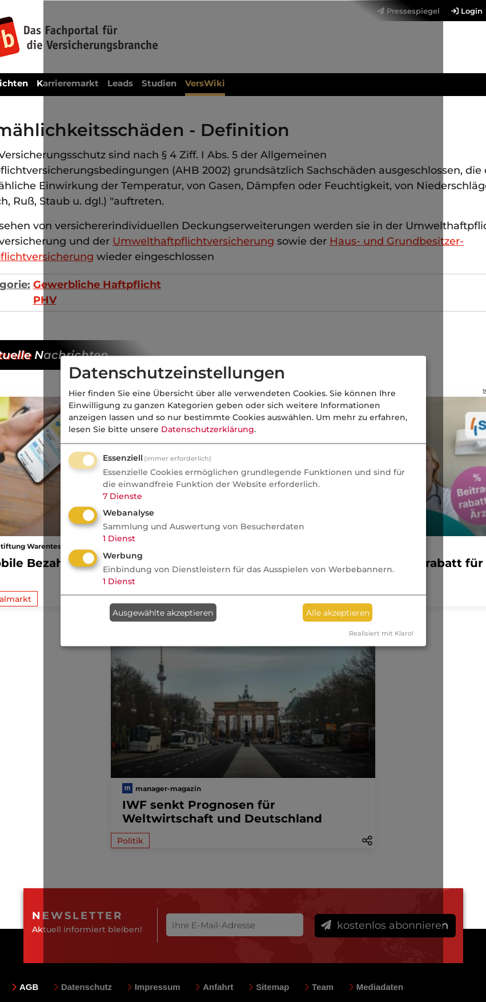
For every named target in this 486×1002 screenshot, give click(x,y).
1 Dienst (119, 538)
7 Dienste (122, 495)
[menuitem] (461, 11)
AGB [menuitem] (24, 987)
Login (467, 10)
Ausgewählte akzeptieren (163, 612)
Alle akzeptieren (337, 612)
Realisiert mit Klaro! (381, 633)
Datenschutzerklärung (207, 429)
